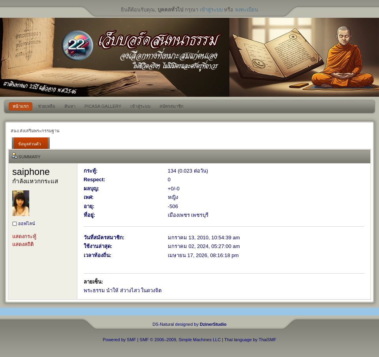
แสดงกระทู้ (24, 236)
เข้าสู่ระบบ (211, 10)
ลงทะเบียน (246, 10)
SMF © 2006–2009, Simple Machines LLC (180, 339)
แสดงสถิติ (23, 244)
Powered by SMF (119, 339)
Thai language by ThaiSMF (250, 339)
